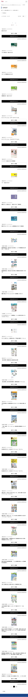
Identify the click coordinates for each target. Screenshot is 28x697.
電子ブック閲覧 (14, 33)
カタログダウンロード (14, 36)
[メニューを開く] (26, 1)
